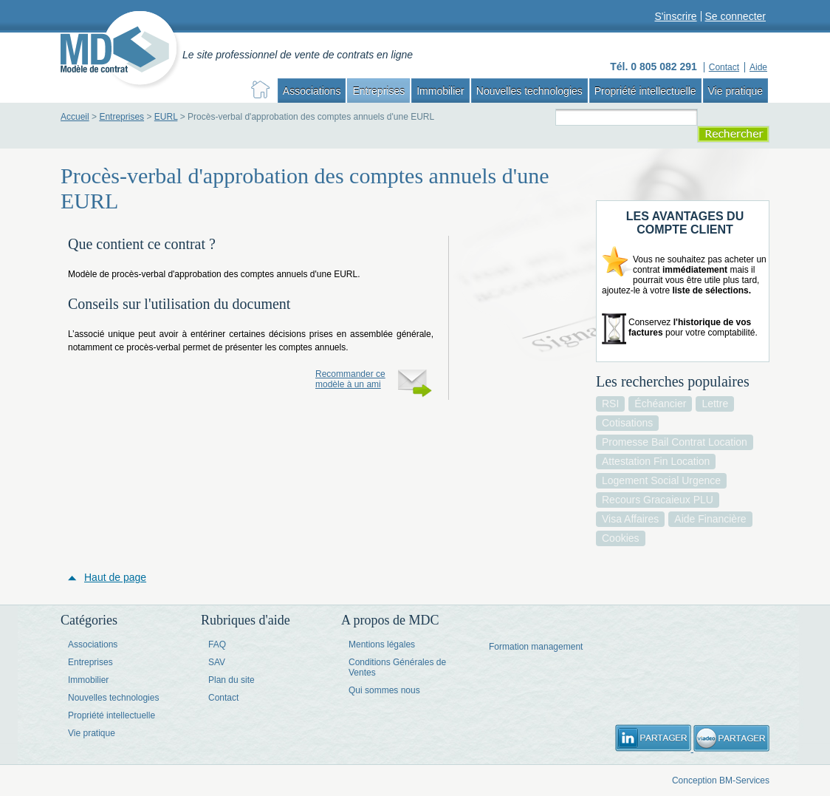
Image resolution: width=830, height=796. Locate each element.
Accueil (75, 117)
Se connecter (735, 16)
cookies (620, 538)
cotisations (627, 423)
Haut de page (115, 577)
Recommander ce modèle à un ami (350, 379)
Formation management (536, 647)
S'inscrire (675, 16)
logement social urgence (661, 480)
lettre (715, 403)
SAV (216, 662)
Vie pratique (735, 91)
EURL (166, 117)
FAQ (217, 644)
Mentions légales (382, 644)
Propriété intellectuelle (645, 91)
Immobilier (440, 91)
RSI (610, 403)
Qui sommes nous (384, 690)
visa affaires (630, 519)
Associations (312, 91)
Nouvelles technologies (529, 91)
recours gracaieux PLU (657, 500)
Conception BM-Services (720, 780)
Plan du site (231, 680)
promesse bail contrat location (674, 442)
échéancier (660, 403)
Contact (223, 698)
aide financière (710, 519)
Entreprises (378, 91)
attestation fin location (656, 461)
